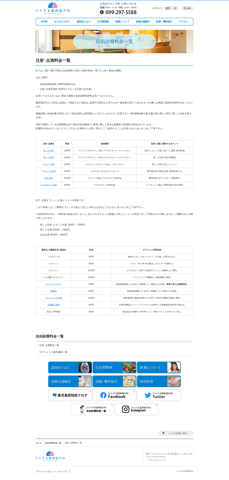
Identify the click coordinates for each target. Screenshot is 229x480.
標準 (168, 8)
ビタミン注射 (48, 164)
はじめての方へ (62, 21)
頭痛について (122, 21)
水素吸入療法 (54, 305)
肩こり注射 (48, 150)
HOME (44, 21)
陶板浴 (54, 291)
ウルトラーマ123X (53, 298)
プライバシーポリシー (46, 471)
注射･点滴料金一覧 (49, 345)
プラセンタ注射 (48, 171)
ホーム (39, 443)
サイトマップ (64, 471)
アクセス (183, 21)
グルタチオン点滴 (48, 185)
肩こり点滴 (48, 157)
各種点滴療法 (143, 21)
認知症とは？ (84, 21)
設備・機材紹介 (164, 21)
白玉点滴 (48, 178)
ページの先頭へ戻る (177, 433)
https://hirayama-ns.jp (157, 460)
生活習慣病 (103, 21)
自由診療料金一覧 (50, 336)
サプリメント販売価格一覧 (53, 352)
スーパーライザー (54, 284)
